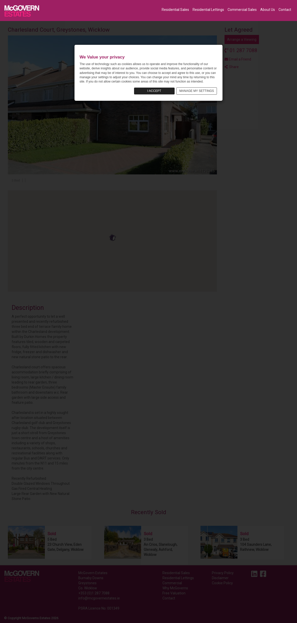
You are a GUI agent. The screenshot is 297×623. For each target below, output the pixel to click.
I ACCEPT (154, 91)
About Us (267, 10)
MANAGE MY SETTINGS (196, 91)
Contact (285, 10)
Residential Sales (175, 10)
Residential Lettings (208, 10)
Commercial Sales (242, 10)
